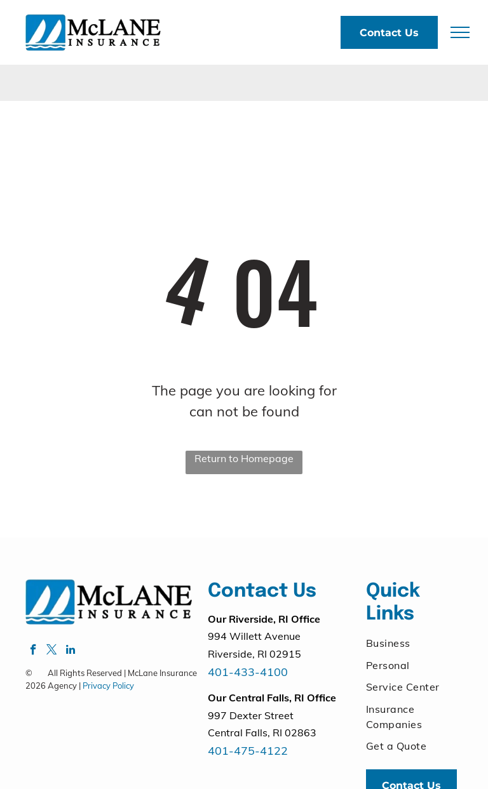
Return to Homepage (244, 458)
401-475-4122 (248, 750)
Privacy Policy (108, 685)
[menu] (460, 32)
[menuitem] (412, 643)
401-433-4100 (248, 672)
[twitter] (52, 651)
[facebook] (33, 651)
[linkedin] (70, 651)
